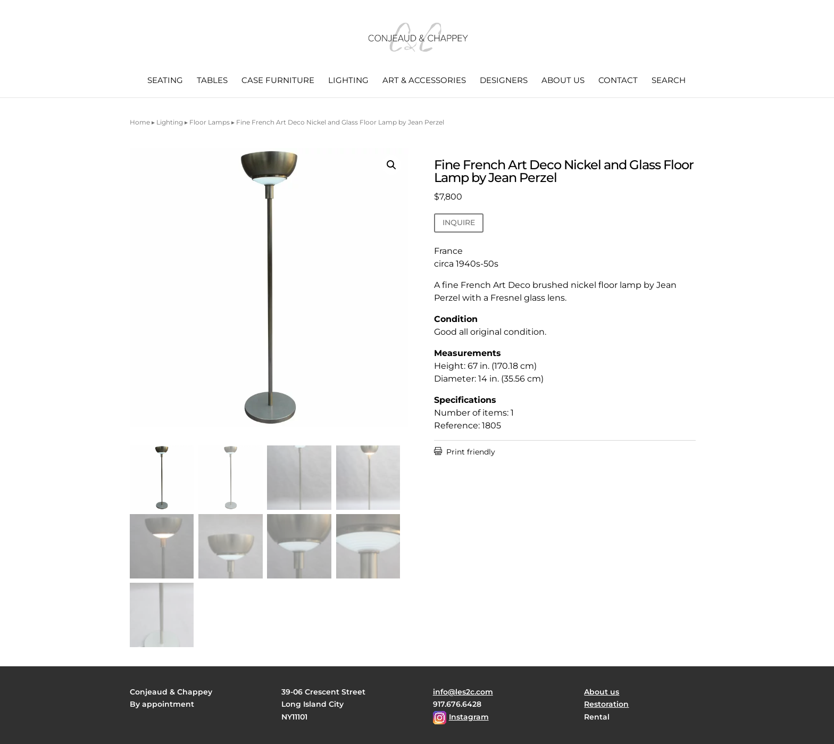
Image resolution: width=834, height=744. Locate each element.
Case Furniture (277, 81)
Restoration (606, 704)
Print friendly (464, 452)
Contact (618, 81)
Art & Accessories (424, 81)
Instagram (469, 717)
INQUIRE (459, 222)
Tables (212, 81)
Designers (504, 81)
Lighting (348, 81)
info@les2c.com (463, 692)
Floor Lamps (209, 122)
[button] (391, 165)
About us (563, 81)
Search (669, 81)
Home (140, 122)
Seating (165, 81)
